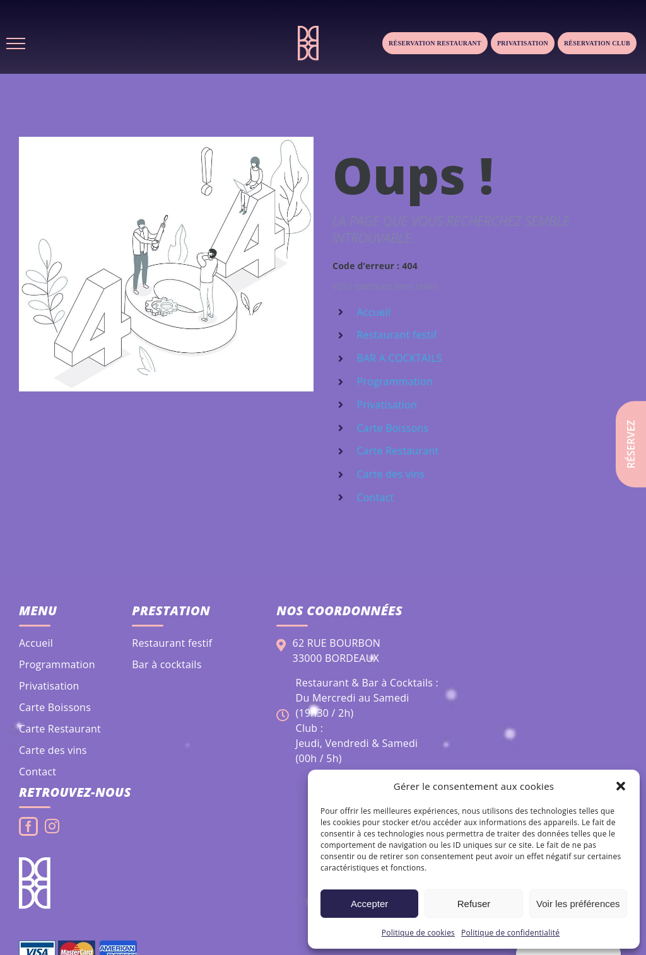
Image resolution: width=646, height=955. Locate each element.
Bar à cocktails (166, 664)
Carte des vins (390, 474)
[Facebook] (28, 826)
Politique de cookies (418, 932)
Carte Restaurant (397, 451)
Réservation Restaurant (435, 43)
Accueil (373, 312)
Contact (375, 497)
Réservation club (597, 43)
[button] (620, 786)
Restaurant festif (396, 335)
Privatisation (522, 43)
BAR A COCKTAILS (399, 358)
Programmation (394, 381)
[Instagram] (52, 826)
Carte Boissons (392, 428)
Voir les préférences (578, 903)
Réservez (631, 444)
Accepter (369, 903)
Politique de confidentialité (510, 932)
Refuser (474, 903)
